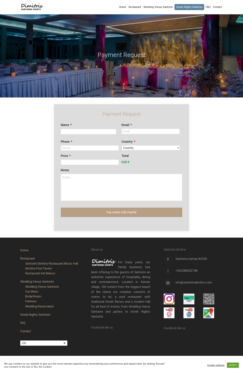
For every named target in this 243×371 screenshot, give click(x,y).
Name (66, 125)
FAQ (22, 319)
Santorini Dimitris (40, 7)
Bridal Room (33, 292)
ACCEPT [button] (233, 365)
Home (24, 246)
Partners (31, 297)
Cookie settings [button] (215, 365)
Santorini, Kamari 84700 (191, 255)
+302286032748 (186, 266)
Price (66, 156)
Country (128, 141)
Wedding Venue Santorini (37, 278)
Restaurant (27, 254)
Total (125, 156)
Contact (25, 327)
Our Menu (31, 287)
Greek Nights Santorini (35, 310)
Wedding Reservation (39, 302)
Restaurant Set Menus (40, 269)
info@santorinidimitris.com (194, 278)
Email (127, 125)
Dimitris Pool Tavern (38, 264)
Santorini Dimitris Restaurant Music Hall (51, 259)
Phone (66, 141)
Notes (65, 170)
